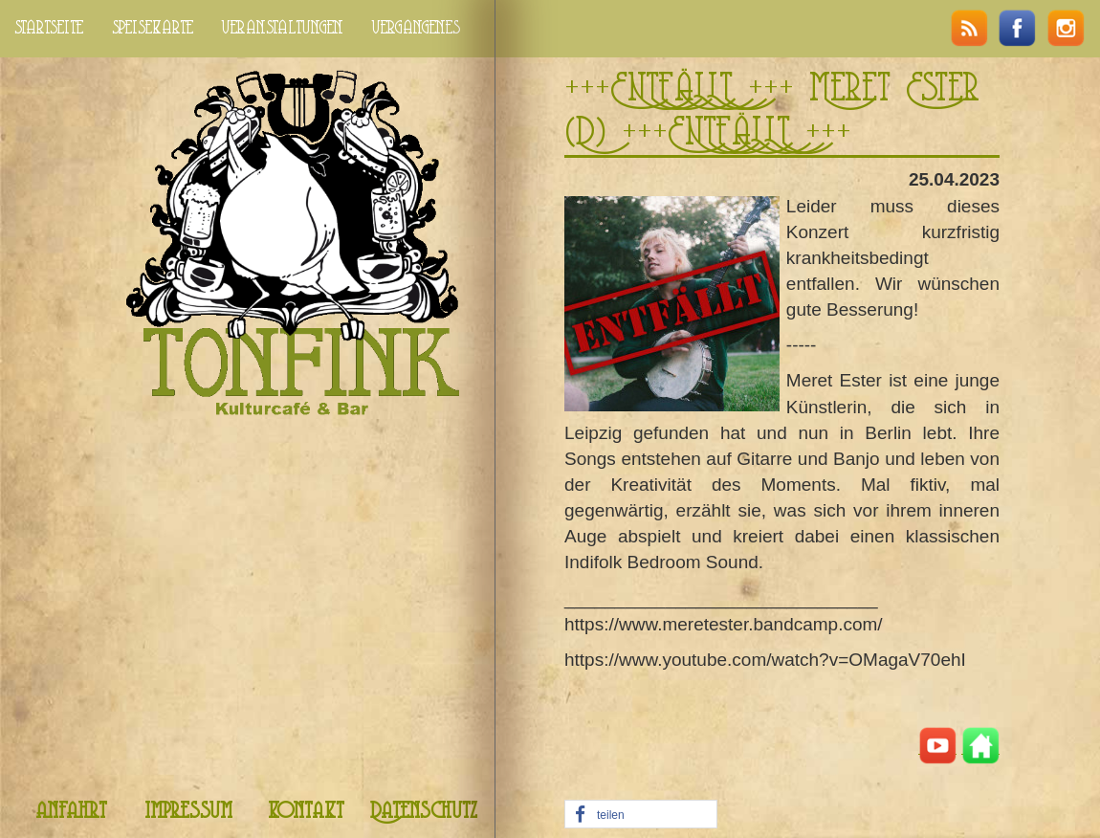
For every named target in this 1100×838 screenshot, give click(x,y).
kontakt (306, 812)
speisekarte (152, 28)
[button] (640, 815)
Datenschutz (423, 812)
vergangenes (416, 28)
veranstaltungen (282, 28)
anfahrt (71, 812)
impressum (188, 812)
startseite (48, 28)
